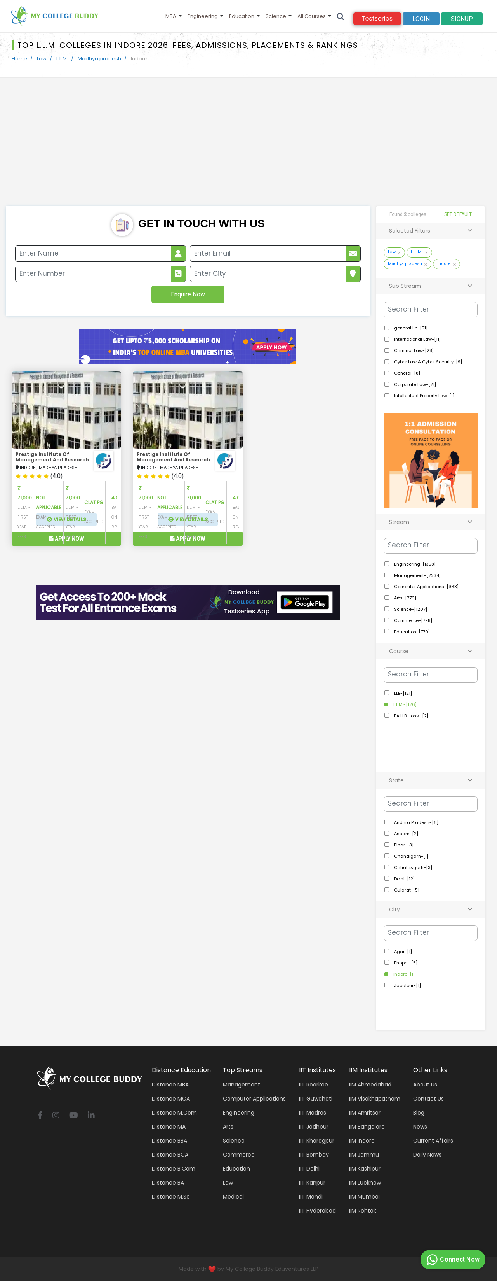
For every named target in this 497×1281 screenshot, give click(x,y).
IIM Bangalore (367, 1126)
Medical (233, 1196)
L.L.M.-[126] (404, 704)
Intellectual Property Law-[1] (423, 396)
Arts (228, 1126)
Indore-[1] (403, 974)
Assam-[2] (405, 834)
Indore (444, 263)
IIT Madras (312, 1112)
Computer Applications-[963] (426, 587)
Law (42, 58)
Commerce (239, 1154)
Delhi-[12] (404, 879)
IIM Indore (362, 1140)
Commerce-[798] (412, 620)
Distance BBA (169, 1140)
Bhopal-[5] (405, 963)
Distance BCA (170, 1154)
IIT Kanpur (312, 1182)
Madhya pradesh (99, 58)
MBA (170, 16)
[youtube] (73, 1115)
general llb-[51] (410, 328)
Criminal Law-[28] (413, 350)
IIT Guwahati (315, 1098)
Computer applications (254, 1098)
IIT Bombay (314, 1154)
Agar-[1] (402, 951)
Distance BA (168, 1182)
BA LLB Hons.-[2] (410, 716)
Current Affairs (433, 1140)
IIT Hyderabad (317, 1210)
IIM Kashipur (365, 1168)
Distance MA (169, 1126)
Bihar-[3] (403, 845)
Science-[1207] (410, 609)
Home (19, 58)
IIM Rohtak (362, 1210)
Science (276, 16)
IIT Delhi (309, 1168)
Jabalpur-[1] (407, 985)
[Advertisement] (248, 147)
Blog (418, 1112)
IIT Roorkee (313, 1084)
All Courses (311, 16)
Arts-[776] (404, 598)
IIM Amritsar (365, 1112)
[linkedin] (91, 1115)
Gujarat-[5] (406, 890)
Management (241, 1084)
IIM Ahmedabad (370, 1084)
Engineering (203, 16)
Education (241, 16)
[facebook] (40, 1115)
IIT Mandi (311, 1196)
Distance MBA (170, 1084)
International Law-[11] (417, 339)
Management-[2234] (417, 575)
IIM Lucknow (365, 1182)
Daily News (427, 1154)
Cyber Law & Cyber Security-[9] (427, 362)
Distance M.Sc (171, 1196)
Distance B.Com (173, 1168)
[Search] (341, 16)
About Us (425, 1084)
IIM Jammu (364, 1154)
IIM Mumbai (364, 1196)
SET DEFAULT (458, 214)
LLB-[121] (402, 693)
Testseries (377, 18)
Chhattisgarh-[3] (412, 867)
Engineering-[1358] (414, 564)
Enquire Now (188, 294)
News (420, 1126)
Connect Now (452, 1259)
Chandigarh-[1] (410, 856)
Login (421, 19)
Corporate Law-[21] (414, 384)
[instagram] (55, 1115)
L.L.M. (62, 58)
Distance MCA (171, 1098)
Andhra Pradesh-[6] (415, 822)
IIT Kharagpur (316, 1140)
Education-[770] (411, 632)
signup (462, 19)
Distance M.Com (174, 1112)
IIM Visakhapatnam (374, 1098)
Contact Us (428, 1098)
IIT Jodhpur (313, 1126)
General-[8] (406, 373)
